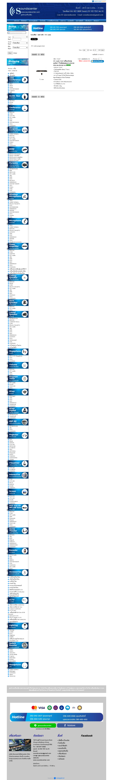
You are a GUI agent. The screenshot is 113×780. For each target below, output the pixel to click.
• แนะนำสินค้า (62, 745)
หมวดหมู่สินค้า (33, 21)
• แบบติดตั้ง (61, 748)
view (42, 79)
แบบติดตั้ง (71, 21)
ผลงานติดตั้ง (79, 21)
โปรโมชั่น (42, 21)
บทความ (63, 21)
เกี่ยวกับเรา (88, 21)
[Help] (15, 53)
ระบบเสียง (33, 35)
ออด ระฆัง (40, 35)
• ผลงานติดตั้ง (62, 751)
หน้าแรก (16, 21)
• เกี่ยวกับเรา (62, 753)
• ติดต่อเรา (61, 756)
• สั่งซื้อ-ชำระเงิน (63, 740)
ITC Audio (48, 35)
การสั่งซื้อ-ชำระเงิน (53, 21)
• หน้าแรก (60, 759)
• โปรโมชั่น (61, 743)
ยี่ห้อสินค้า (24, 21)
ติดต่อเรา (96, 21)
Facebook (86, 736)
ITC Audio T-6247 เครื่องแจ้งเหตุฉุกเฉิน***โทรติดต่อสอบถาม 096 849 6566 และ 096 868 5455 (63, 63)
